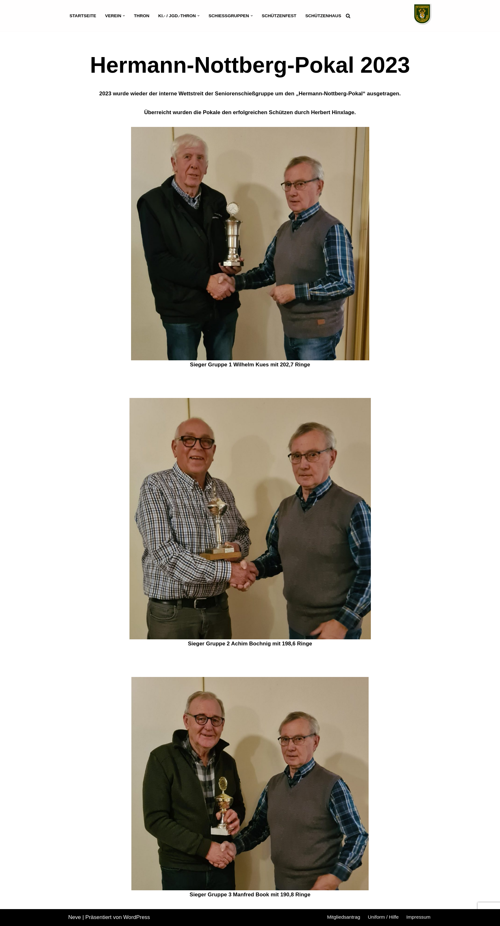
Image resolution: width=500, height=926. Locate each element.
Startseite (83, 15)
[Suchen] (348, 15)
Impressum (418, 917)
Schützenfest (279, 15)
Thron (141, 15)
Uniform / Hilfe (383, 917)
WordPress (136, 917)
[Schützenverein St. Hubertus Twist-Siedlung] (422, 14)
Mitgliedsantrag (343, 917)
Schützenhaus (323, 15)
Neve (74, 917)
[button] (124, 16)
